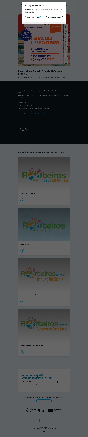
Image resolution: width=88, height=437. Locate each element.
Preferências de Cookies (54, 17)
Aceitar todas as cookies (33, 17)
